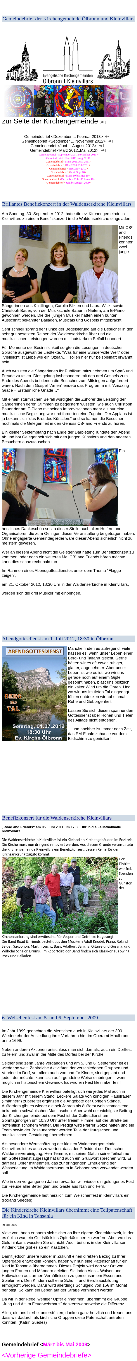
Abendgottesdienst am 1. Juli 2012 (38, 638)
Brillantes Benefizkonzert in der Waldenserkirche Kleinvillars (67, 204)
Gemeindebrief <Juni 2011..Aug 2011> (68, 158)
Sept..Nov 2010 (77, 168)
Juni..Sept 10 (77, 172)
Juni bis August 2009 (78, 182)
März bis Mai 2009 (65, 1344)
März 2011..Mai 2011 (77, 161)
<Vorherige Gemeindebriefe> (47, 1355)
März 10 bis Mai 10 (77, 175)
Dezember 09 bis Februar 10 (77, 179)
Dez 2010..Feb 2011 (77, 165)
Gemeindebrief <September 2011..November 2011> (68, 154)
